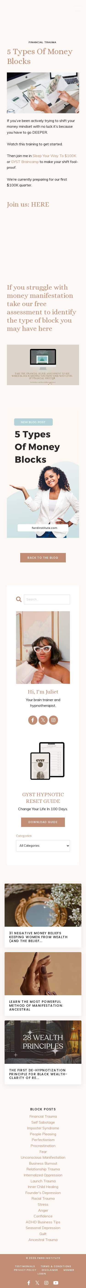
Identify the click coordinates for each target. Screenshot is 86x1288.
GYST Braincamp (25, 161)
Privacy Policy (25, 1270)
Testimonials (25, 1266)
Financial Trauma (43, 1116)
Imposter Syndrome (43, 1128)
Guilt (43, 1233)
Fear (43, 1151)
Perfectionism (43, 1139)
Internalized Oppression (43, 1175)
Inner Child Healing (43, 1186)
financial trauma (42, 42)
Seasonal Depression (43, 1227)
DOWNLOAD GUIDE (43, 822)
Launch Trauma (43, 1181)
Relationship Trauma (43, 1169)
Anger (43, 1210)
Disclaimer (50, 1270)
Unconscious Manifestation (43, 1157)
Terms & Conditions (56, 1266)
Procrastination (43, 1145)
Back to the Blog (43, 558)
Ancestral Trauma (43, 1239)
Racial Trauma (43, 1198)
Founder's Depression (43, 1192)
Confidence (43, 1216)
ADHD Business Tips (43, 1222)
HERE (40, 204)
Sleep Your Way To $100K (54, 155)
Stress (43, 1204)
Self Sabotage (43, 1122)
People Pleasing (43, 1134)
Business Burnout (43, 1163)
